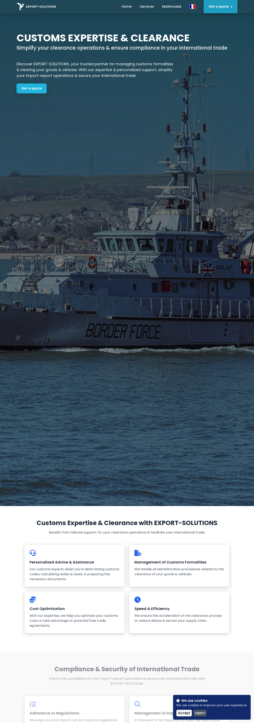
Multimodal (171, 6)
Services (147, 6)
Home (127, 6)
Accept (184, 713)
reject (200, 713)
